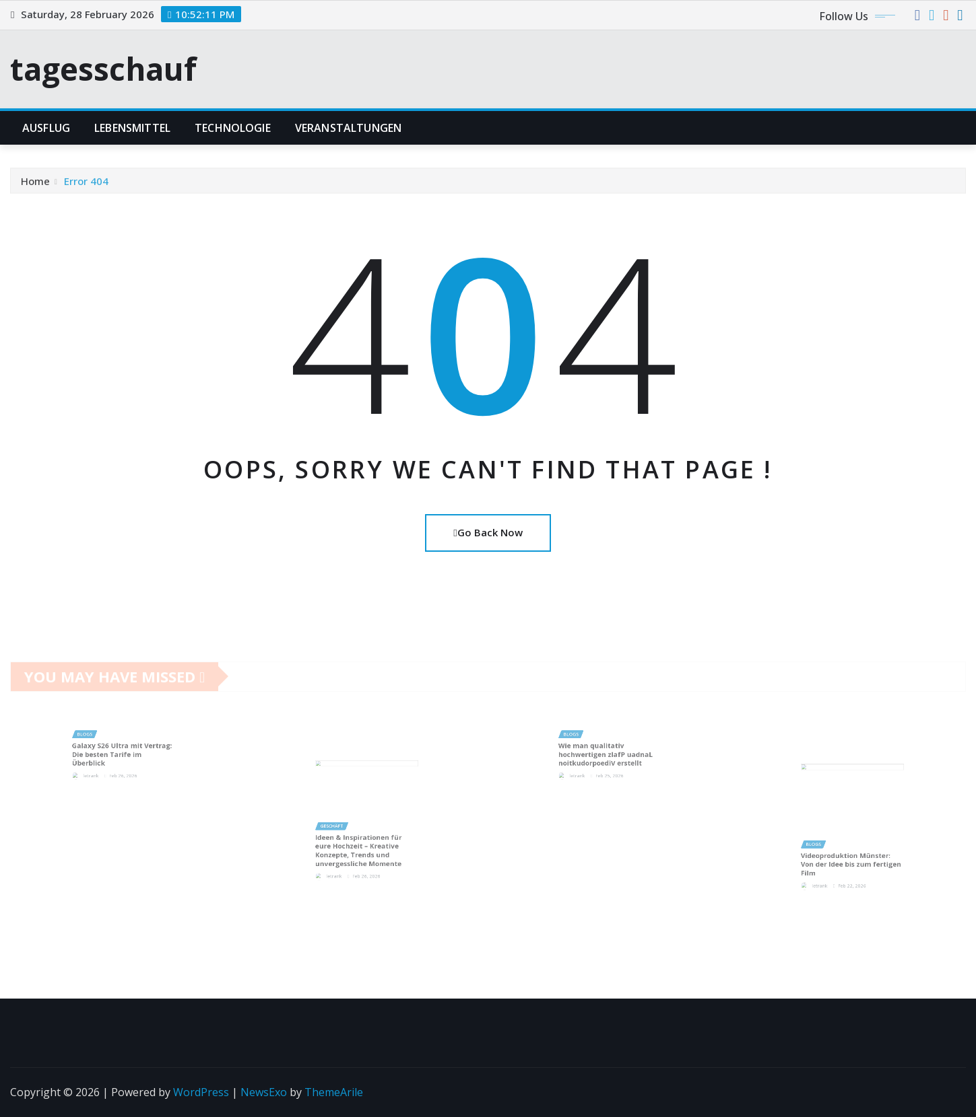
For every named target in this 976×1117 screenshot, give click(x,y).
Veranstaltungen (348, 127)
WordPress (201, 1092)
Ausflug (46, 127)
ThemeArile (333, 1092)
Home (35, 185)
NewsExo (263, 1092)
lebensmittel (132, 127)
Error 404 (86, 185)
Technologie (233, 127)
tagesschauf (103, 68)
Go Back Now (487, 532)
